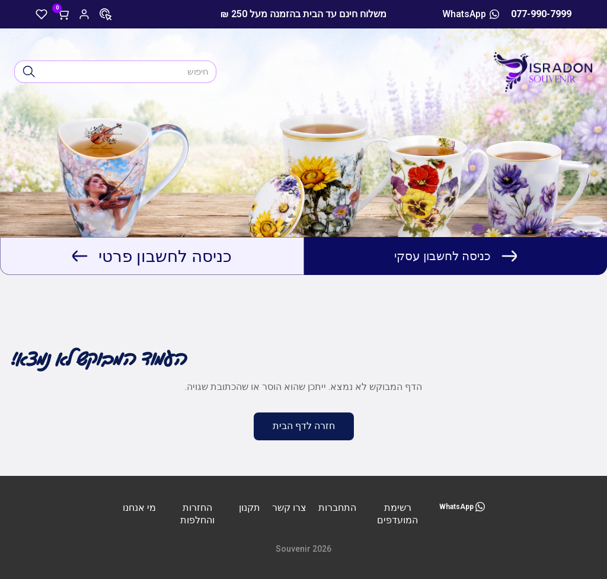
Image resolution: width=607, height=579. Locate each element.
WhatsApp (470, 14)
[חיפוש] (29, 72)
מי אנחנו (139, 507)
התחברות (337, 507)
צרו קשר (289, 507)
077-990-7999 (541, 14)
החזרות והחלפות (197, 514)
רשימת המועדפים (397, 514)
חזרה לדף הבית (304, 425)
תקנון (249, 507)
